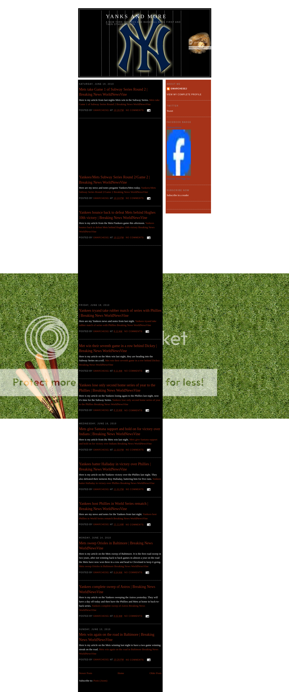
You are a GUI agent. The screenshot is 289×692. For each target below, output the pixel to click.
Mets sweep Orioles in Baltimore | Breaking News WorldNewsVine (116, 545)
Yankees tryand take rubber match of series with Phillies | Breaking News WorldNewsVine (120, 313)
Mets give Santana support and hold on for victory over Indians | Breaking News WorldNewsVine (119, 431)
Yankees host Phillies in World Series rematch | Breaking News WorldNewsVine (113, 506)
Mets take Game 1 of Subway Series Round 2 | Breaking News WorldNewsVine (113, 91)
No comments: (135, 110)
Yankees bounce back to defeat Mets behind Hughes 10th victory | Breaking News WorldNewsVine (117, 215)
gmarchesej (179, 89)
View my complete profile (184, 94)
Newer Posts (85, 673)
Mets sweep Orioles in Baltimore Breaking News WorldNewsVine (114, 566)
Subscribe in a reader (178, 195)
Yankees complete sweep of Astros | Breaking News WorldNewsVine (117, 589)
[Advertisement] (109, 147)
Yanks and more (136, 16)
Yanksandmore (174, 127)
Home (121, 673)
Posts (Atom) (100, 680)
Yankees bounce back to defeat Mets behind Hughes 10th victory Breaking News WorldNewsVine (117, 227)
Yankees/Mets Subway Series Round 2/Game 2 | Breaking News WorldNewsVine (114, 179)
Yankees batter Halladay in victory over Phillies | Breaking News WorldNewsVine (115, 466)
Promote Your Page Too (178, 179)
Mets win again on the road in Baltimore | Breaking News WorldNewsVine (116, 637)
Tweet (170, 110)
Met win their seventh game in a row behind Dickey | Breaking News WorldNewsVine (118, 348)
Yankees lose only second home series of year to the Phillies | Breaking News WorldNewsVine (117, 387)
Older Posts (156, 673)
